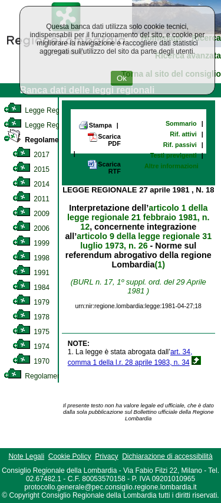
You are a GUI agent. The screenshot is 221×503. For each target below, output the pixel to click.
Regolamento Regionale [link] (52, 376)
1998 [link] (31, 258)
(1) (160, 264)
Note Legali (26, 456)
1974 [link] (31, 346)
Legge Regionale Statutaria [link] (57, 125)
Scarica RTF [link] (103, 167)
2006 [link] (31, 228)
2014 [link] (31, 184)
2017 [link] (31, 155)
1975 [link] (31, 332)
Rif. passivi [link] (180, 144)
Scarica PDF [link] (103, 139)
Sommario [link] (181, 123)
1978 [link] (31, 317)
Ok (122, 78)
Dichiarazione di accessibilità (167, 456)
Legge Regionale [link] (41, 110)
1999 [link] (31, 243)
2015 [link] (31, 169)
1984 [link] (31, 287)
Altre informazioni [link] (171, 165)
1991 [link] (31, 273)
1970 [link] (31, 361)
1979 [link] (31, 302)
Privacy (106, 456)
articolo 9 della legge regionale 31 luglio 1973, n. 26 (144, 240)
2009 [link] (31, 214)
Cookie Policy (69, 456)
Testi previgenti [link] (173, 155)
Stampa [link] (95, 125)
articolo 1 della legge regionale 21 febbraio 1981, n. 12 (138, 217)
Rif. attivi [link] (183, 134)
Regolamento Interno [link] (49, 140)
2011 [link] (31, 199)
